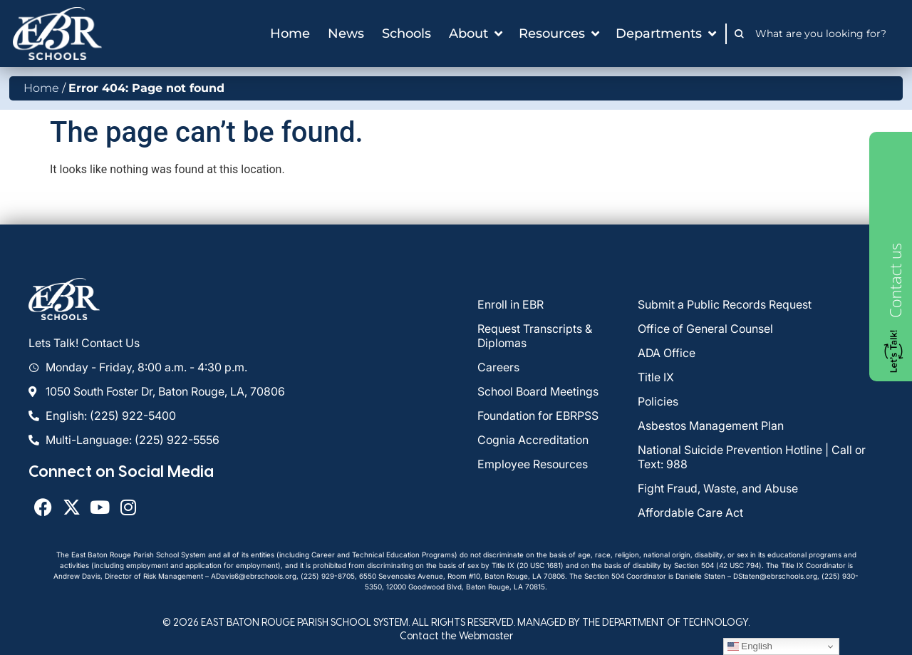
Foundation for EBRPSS (537, 415)
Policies (658, 401)
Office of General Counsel (705, 328)
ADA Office (666, 353)
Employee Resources (532, 464)
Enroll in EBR (510, 304)
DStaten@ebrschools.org (775, 576)
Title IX (656, 377)
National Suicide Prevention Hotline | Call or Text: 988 (752, 457)
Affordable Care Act (690, 512)
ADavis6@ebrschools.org (253, 576)
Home (41, 88)
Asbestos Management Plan (711, 425)
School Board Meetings (537, 391)
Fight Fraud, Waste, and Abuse (718, 488)
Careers (498, 367)
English (749, 646)
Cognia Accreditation (533, 440)
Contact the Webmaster (456, 635)
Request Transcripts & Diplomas (534, 335)
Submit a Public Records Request (725, 304)
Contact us (895, 280)
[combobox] (825, 33)
